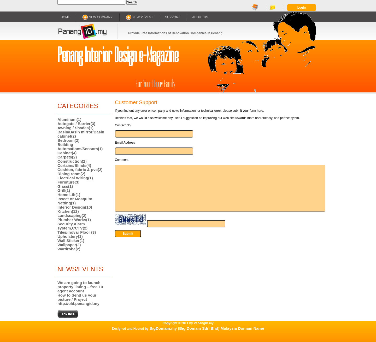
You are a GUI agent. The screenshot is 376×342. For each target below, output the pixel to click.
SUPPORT (172, 17)
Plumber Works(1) (74, 219)
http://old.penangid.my (78, 303)
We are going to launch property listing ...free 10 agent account (80, 286)
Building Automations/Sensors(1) (80, 146)
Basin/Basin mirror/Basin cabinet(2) (80, 134)
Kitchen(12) (68, 211)
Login (301, 7)
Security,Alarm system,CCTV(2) (72, 226)
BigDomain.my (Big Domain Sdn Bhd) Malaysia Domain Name (206, 328)
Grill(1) (63, 190)
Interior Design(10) (74, 207)
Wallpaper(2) (69, 245)
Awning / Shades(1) (75, 128)
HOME (65, 17)
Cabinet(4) (67, 153)
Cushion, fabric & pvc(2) (80, 169)
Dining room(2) (71, 174)
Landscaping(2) (71, 215)
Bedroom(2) (68, 140)
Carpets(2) (67, 157)
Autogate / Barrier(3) (76, 123)
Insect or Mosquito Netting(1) (74, 201)
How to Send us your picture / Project (76, 297)
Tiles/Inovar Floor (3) (76, 232)
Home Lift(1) (68, 194)
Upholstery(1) (70, 236)
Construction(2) (72, 161)
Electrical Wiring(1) (75, 178)
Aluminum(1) (69, 119)
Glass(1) (65, 186)
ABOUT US (200, 17)
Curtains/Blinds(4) (74, 165)
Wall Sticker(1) (70, 240)
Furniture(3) (68, 182)
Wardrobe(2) (68, 249)
